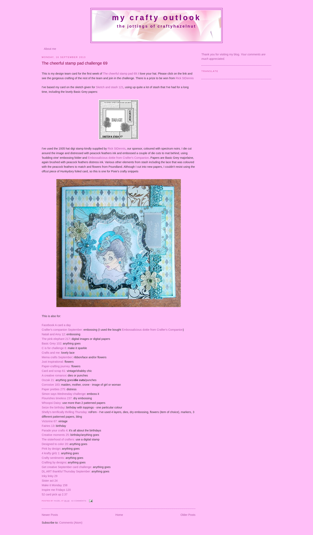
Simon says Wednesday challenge (63, 393)
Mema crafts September (57, 357)
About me (50, 48)
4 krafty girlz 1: (51, 453)
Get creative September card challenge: (67, 467)
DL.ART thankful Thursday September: (66, 471)
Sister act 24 (49, 480)
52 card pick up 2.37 (54, 494)
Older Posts (187, 514)
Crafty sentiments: (53, 457)
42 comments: (79, 501)
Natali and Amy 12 (53, 334)
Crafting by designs (54, 462)
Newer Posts (50, 514)
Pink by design (51, 448)
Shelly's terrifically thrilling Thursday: (65, 412)
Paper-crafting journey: (56, 366)
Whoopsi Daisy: (51, 402)
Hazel (57, 501)
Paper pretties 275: (54, 389)
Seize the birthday (53, 407)
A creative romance (54, 375)
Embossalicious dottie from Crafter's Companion (118, 157)
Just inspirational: (53, 361)
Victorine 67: (49, 421)
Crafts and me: (51, 352)
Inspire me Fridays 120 (56, 489)
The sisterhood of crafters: (58, 439)
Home (119, 514)
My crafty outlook (156, 17)
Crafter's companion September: (62, 329)
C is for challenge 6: (54, 348)
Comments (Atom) (70, 522)
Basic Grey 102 (51, 343)
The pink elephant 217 (56, 338)
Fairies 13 (48, 425)
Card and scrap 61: (54, 370)
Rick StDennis (184, 78)
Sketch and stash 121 (109, 87)
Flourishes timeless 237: (57, 398)
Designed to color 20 (55, 444)
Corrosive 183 (50, 384)
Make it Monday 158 (54, 485)
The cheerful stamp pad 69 (120, 73)
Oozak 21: (48, 380)
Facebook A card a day (56, 325)
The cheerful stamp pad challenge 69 (74, 63)
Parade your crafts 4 (54, 430)
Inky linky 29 (49, 476)
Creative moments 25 (55, 434)
